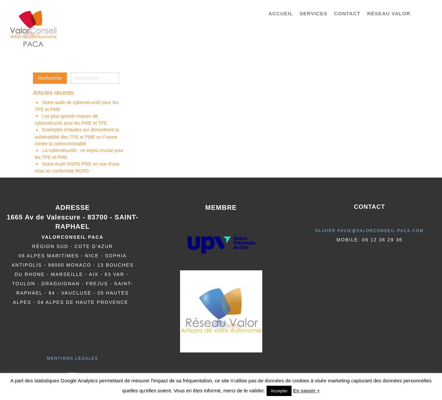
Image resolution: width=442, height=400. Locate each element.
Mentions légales (72, 358)
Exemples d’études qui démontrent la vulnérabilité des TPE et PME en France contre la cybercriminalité (77, 136)
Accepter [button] (279, 390)
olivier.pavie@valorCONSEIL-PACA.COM (369, 230)
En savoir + (306, 390)
